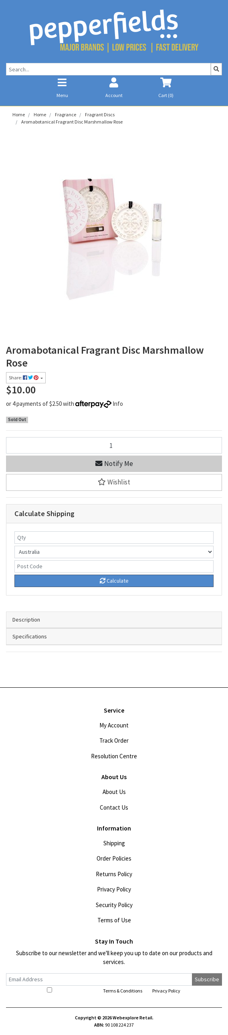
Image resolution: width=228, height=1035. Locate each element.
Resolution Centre (114, 756)
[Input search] (108, 69)
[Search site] (216, 69)
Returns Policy (114, 874)
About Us (114, 792)
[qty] (114, 537)
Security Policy (114, 905)
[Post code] (114, 566)
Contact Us (114, 807)
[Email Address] (99, 979)
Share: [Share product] (24, 378)
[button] (114, 482)
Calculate (114, 580)
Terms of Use (114, 920)
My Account (114, 725)
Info (118, 403)
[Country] (114, 552)
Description (26, 619)
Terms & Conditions (122, 991)
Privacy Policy (114, 889)
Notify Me (114, 463)
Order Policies (114, 858)
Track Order (114, 740)
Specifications (29, 636)
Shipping (114, 843)
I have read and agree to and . (114, 990)
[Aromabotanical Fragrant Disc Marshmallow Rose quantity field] (114, 445)
